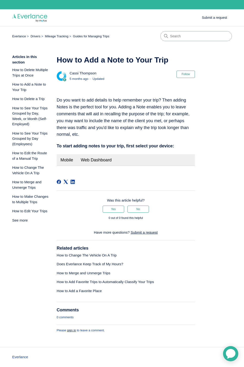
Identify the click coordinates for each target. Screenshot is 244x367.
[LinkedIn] (73, 182)
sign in (71, 330)
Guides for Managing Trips (91, 36)
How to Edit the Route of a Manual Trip (29, 155)
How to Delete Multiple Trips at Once (30, 72)
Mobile (67, 160)
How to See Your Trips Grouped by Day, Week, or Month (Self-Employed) (29, 116)
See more (20, 220)
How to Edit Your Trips (29, 211)
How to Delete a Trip (28, 99)
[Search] (196, 36)
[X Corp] (66, 182)
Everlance (19, 36)
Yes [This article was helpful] (113, 209)
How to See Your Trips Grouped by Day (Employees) (29, 138)
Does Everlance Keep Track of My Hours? (90, 264)
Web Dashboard (96, 160)
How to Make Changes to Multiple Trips (30, 199)
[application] (230, 353)
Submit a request (214, 17)
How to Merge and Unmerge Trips (26, 184)
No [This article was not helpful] (138, 209)
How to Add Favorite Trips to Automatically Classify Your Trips (105, 282)
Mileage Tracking (56, 36)
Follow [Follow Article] (186, 74)
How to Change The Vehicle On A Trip (28, 170)
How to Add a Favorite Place (79, 291)
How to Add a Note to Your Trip (29, 87)
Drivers (35, 36)
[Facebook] (59, 182)
